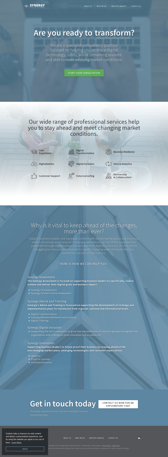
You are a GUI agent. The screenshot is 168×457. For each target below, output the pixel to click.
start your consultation (84, 72)
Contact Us (136, 6)
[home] (34, 6)
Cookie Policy (116, 446)
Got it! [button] (25, 449)
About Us (88, 6)
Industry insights (118, 6)
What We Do (101, 6)
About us (67, 438)
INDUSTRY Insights (96, 438)
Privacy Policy (106, 446)
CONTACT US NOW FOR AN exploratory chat (118, 404)
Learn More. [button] (17, 443)
